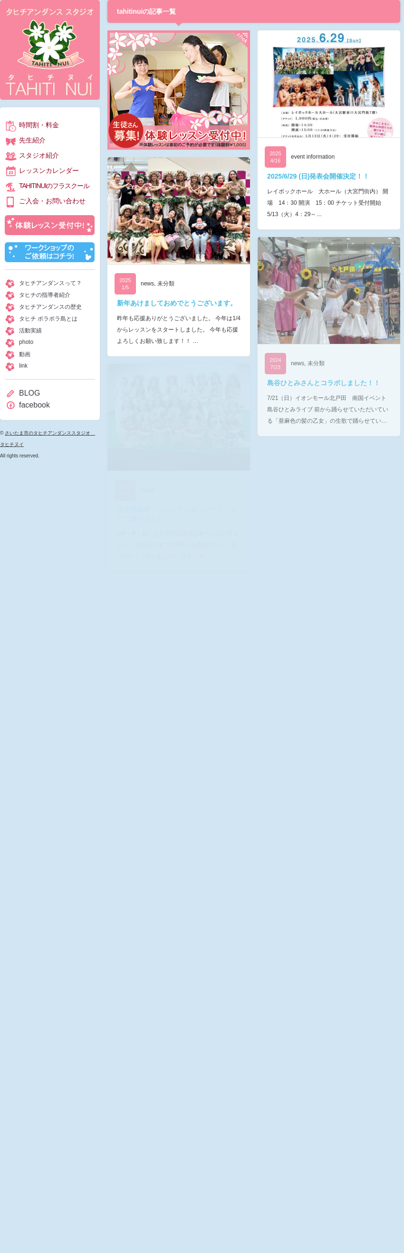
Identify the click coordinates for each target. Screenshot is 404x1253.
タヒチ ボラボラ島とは (48, 318)
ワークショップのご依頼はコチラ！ (50, 252)
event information (313, 156)
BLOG (29, 393)
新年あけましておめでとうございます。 (177, 303)
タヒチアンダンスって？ (50, 283)
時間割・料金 (39, 125)
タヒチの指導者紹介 (44, 295)
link (23, 365)
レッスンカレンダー (49, 170)
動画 (24, 354)
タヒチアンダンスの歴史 (50, 307)
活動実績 (30, 330)
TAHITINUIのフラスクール (54, 186)
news (147, 283)
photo (26, 342)
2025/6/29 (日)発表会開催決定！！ (318, 176)
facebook (34, 405)
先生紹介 (32, 140)
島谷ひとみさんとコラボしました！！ (323, 383)
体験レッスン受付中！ (50, 225)
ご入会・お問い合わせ (52, 201)
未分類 (165, 283)
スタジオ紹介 (39, 155)
